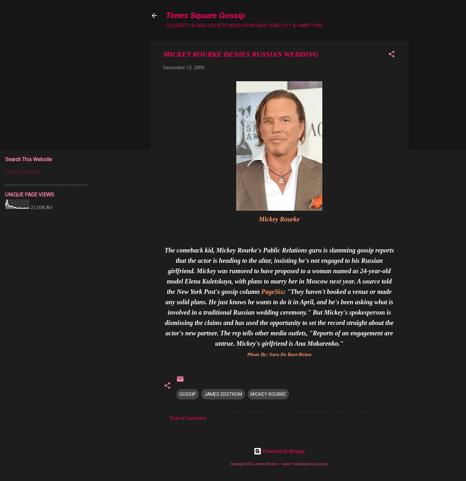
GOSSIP (187, 394)
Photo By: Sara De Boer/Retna (279, 354)
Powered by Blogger (279, 451)
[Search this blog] (46, 172)
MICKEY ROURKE (268, 394)
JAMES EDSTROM (223, 394)
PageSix (272, 291)
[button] (391, 55)
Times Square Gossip (205, 15)
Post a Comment (188, 418)
